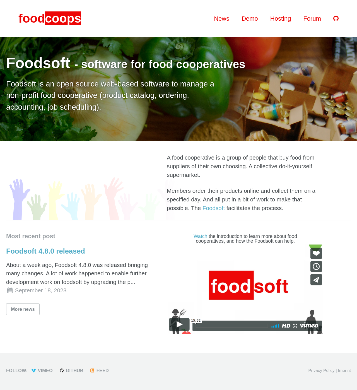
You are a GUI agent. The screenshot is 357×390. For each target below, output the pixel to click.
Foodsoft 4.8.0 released (45, 251)
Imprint (344, 370)
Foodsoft (213, 208)
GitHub (71, 370)
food (49, 18)
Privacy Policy (321, 370)
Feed (99, 370)
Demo (250, 18)
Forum (312, 18)
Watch (200, 236)
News (221, 18)
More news (23, 309)
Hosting (280, 18)
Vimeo (42, 370)
